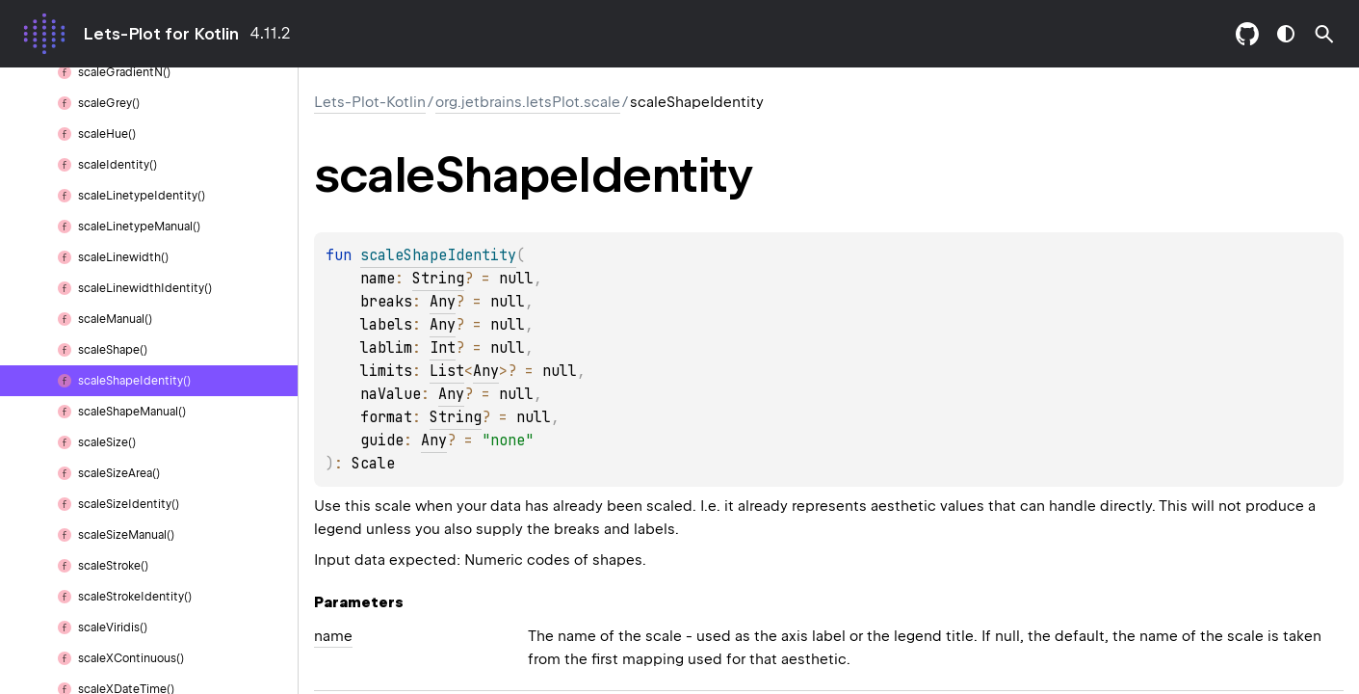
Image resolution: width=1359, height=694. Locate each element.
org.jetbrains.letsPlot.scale (527, 102)
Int (443, 348)
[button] (1324, 33)
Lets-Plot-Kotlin (370, 102)
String (438, 278)
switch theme (1286, 33)
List (447, 371)
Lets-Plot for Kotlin (161, 33)
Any (443, 301)
